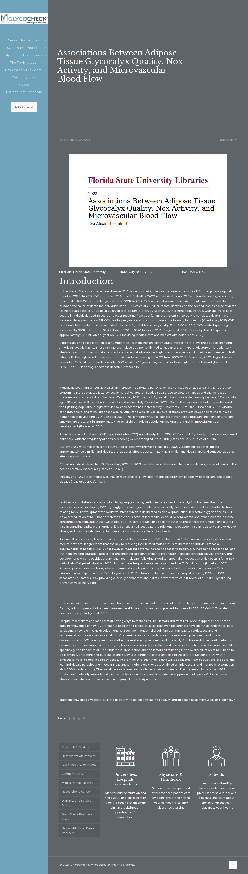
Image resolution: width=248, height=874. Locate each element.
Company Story (72, 774)
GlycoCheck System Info (79, 765)
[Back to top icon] (233, 865)
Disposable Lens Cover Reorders (78, 830)
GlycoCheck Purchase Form (77, 817)
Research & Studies (75, 747)
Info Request (24, 107)
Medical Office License (77, 782)
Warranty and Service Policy (76, 803)
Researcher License (76, 791)
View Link (197, 272)
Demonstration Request (79, 756)
